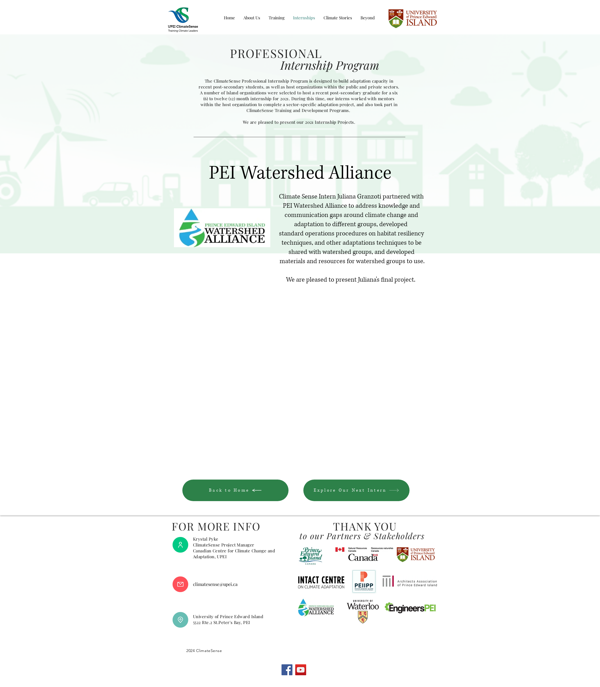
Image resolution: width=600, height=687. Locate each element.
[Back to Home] (235, 490)
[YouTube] (300, 669)
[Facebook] (287, 669)
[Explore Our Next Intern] (356, 490)
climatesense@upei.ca (215, 584)
